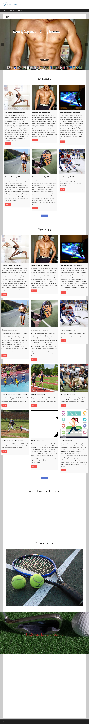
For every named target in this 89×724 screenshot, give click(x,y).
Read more (4, 145)
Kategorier (11, 10)
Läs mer (44, 59)
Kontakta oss (20, 10)
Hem (4, 10)
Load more (44, 328)
